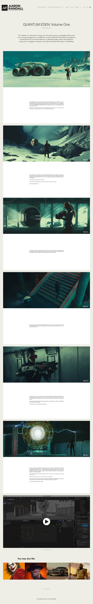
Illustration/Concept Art (54, 7)
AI (63, 7)
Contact (77, 7)
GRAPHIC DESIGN (42, 7)
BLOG (72, 7)
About (67, 7)
